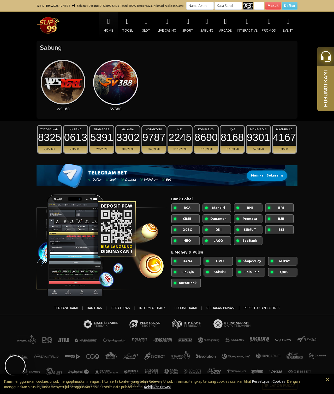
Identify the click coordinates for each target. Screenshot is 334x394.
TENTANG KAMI (66, 308)
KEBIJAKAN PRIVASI (220, 308)
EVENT (288, 30)
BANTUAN (94, 308)
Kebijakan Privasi (157, 387)
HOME (108, 30)
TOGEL (127, 30)
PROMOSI (269, 30)
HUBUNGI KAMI (186, 308)
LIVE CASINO (167, 30)
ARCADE (225, 30)
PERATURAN (120, 308)
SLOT (146, 30)
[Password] (228, 6)
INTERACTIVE (247, 30)
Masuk (273, 6)
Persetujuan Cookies (268, 381)
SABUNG (206, 30)
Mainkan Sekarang (267, 175)
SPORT (187, 30)
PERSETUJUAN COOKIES (262, 308)
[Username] (200, 6)
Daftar (289, 6)
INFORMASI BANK (152, 308)
